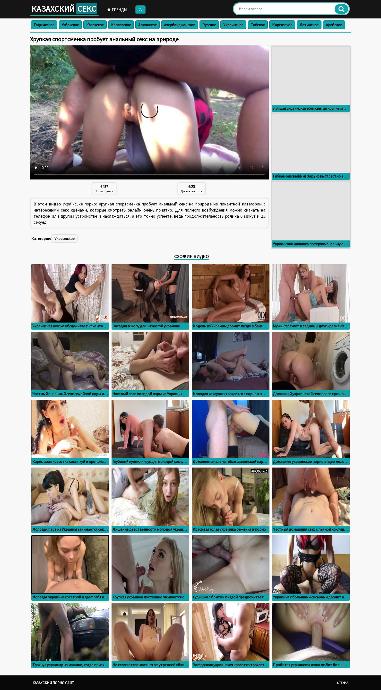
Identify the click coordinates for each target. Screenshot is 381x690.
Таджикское (44, 24)
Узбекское (70, 24)
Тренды (117, 9)
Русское (209, 24)
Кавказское (121, 24)
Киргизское (282, 24)
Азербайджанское (179, 24)
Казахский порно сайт (53, 683)
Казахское (95, 24)
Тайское (258, 24)
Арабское (334, 24)
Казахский (64, 8)
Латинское (309, 24)
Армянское (147, 24)
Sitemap (342, 683)
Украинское (233, 24)
